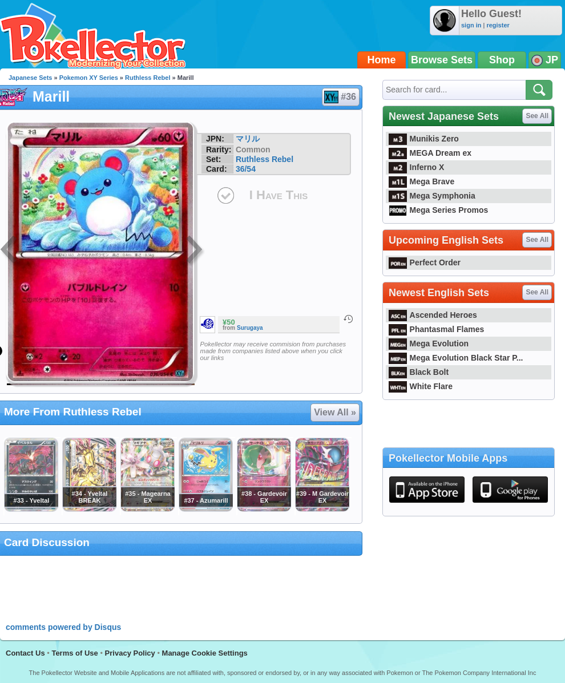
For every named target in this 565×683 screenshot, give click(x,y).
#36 (340, 97)
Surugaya (250, 328)
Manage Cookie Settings (205, 653)
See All (537, 116)
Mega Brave (421, 181)
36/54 (246, 168)
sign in (471, 25)
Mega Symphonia (432, 195)
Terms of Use (74, 653)
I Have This (278, 195)
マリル (248, 138)
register (497, 25)
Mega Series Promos (438, 210)
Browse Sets (442, 60)
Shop (502, 60)
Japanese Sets (30, 77)
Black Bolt (419, 372)
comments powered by (63, 627)
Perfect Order (425, 262)
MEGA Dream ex (430, 152)
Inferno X (416, 167)
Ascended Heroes (433, 315)
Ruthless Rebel (147, 77)
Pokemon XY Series (88, 77)
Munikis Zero (424, 138)
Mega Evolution (429, 343)
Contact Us (25, 653)
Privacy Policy (130, 653)
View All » (335, 412)
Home (382, 60)
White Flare (421, 386)
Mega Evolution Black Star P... (456, 357)
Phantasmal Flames (436, 329)
